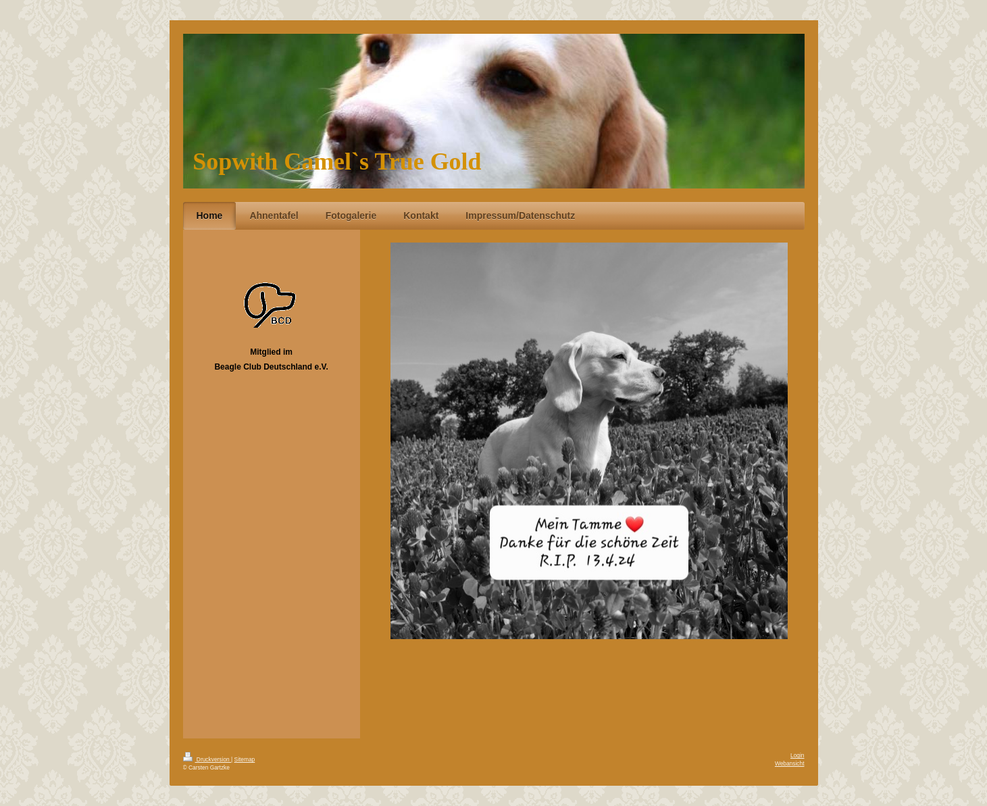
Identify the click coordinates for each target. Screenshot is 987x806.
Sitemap (244, 759)
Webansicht (790, 763)
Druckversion (207, 759)
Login (797, 755)
